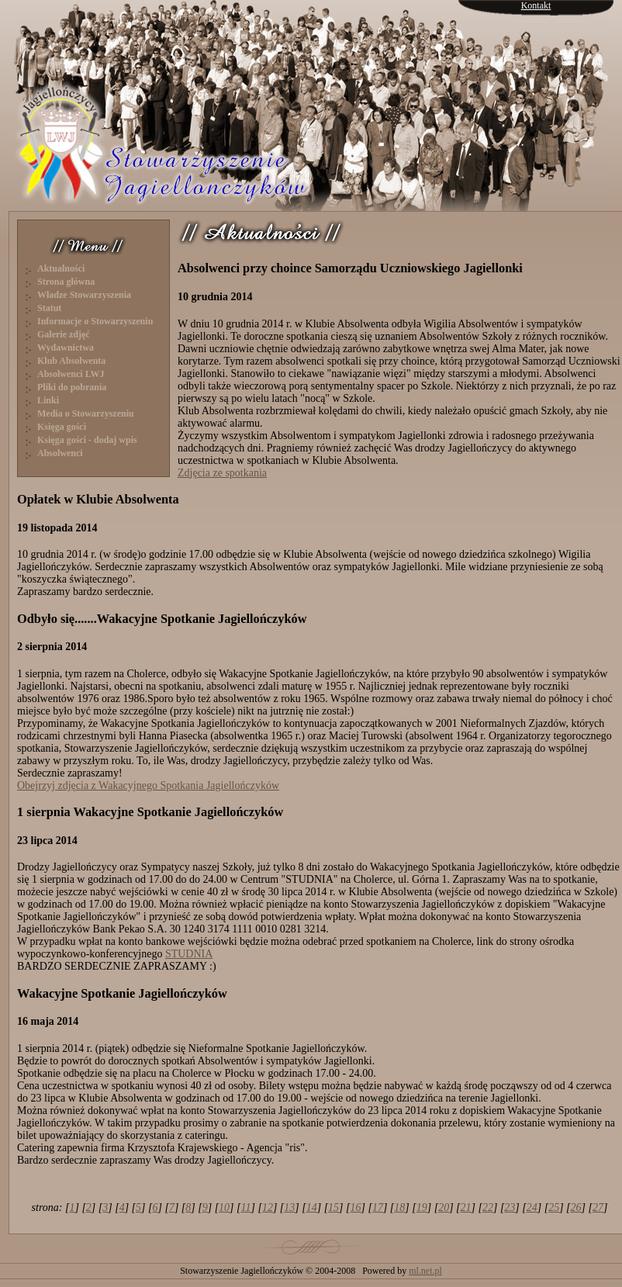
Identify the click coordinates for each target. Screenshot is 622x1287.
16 (356, 1207)
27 (598, 1207)
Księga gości (61, 426)
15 (333, 1207)
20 (443, 1207)
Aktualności (61, 268)
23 (509, 1207)
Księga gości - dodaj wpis (87, 439)
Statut (49, 308)
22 (487, 1207)
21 (466, 1207)
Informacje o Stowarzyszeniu (95, 321)
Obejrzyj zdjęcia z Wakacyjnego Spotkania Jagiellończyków (148, 785)
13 (289, 1207)
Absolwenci (60, 453)
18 (399, 1207)
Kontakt (536, 5)
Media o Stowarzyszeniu (85, 413)
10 (224, 1207)
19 (421, 1207)
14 (311, 1207)
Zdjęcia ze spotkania (222, 473)
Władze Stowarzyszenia (84, 294)
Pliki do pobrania (71, 387)
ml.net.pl (425, 1270)
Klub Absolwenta (71, 360)
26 (576, 1207)
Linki (48, 400)
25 (553, 1207)
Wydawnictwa (65, 347)
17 (377, 1207)
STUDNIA (189, 954)
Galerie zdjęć (63, 334)
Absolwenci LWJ (71, 373)
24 (532, 1207)
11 (246, 1207)
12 (267, 1207)
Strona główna (66, 281)
